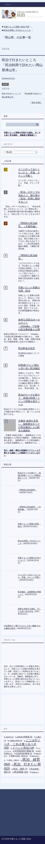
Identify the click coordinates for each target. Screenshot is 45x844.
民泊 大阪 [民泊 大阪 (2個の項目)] (14, 760)
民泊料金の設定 (26, 348)
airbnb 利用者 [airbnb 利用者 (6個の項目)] (24, 737)
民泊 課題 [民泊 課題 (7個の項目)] (20, 769)
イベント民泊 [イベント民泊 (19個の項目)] (23, 747)
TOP (16, 27)
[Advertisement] (22, 707)
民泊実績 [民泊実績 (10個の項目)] (21, 772)
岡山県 (5, 84)
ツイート (5, 48)
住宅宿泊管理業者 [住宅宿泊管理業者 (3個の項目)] (24, 753)
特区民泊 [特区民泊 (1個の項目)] (35, 772)
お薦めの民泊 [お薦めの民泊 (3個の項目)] (15, 741)
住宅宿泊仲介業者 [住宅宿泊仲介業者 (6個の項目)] (24, 751)
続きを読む (36, 102)
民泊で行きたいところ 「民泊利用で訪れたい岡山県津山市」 (22, 65)
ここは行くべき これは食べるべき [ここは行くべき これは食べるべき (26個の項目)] (22, 744)
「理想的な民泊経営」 (27, 490)
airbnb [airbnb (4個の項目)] (9, 737)
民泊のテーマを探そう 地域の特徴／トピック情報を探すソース (29, 475)
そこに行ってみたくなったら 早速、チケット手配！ (29, 172)
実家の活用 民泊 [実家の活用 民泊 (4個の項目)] (19, 756)
